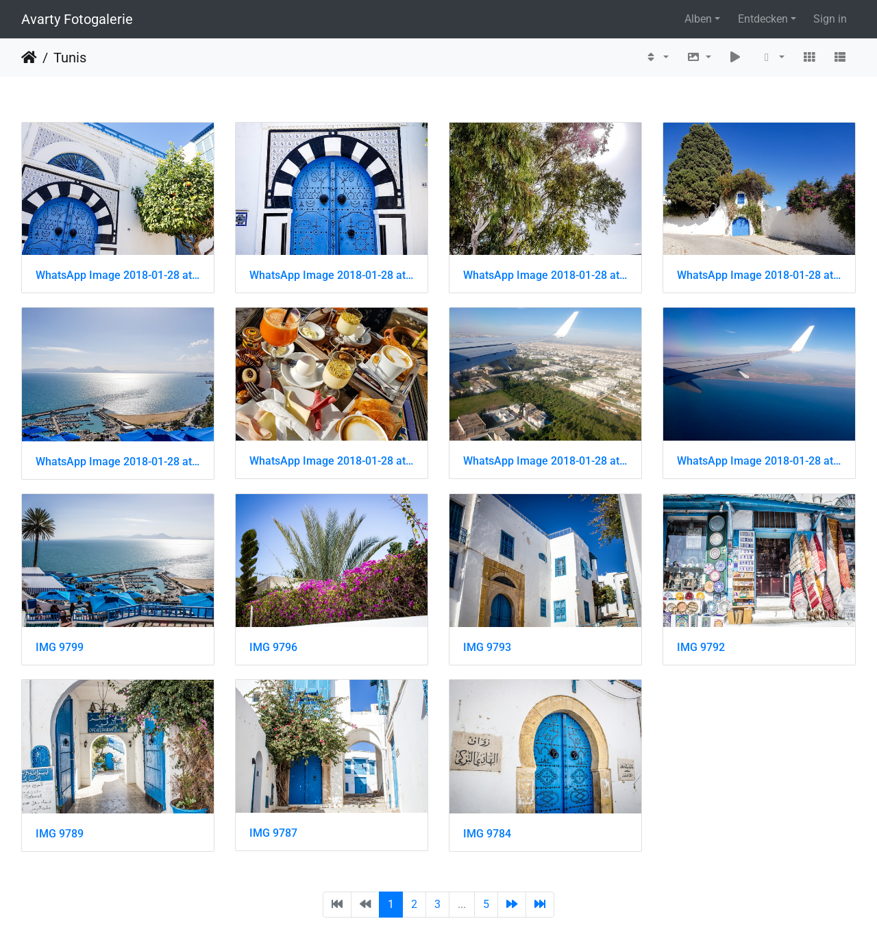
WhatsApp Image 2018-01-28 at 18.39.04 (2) (331, 460)
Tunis (69, 57)
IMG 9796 (273, 647)
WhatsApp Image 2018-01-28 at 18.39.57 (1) (118, 275)
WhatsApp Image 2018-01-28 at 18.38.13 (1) (759, 460)
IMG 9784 (487, 833)
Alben (698, 18)
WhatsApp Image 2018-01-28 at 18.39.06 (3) (118, 461)
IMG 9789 (60, 833)
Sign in (830, 18)
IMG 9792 (701, 647)
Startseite (29, 57)
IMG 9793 (487, 647)
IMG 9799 (60, 647)
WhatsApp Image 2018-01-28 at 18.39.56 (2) (331, 275)
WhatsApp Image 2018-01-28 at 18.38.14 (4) (545, 460)
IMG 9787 (273, 832)
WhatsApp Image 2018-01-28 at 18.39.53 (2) (759, 275)
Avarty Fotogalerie (77, 19)
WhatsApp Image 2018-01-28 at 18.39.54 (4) (545, 275)
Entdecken (763, 18)
